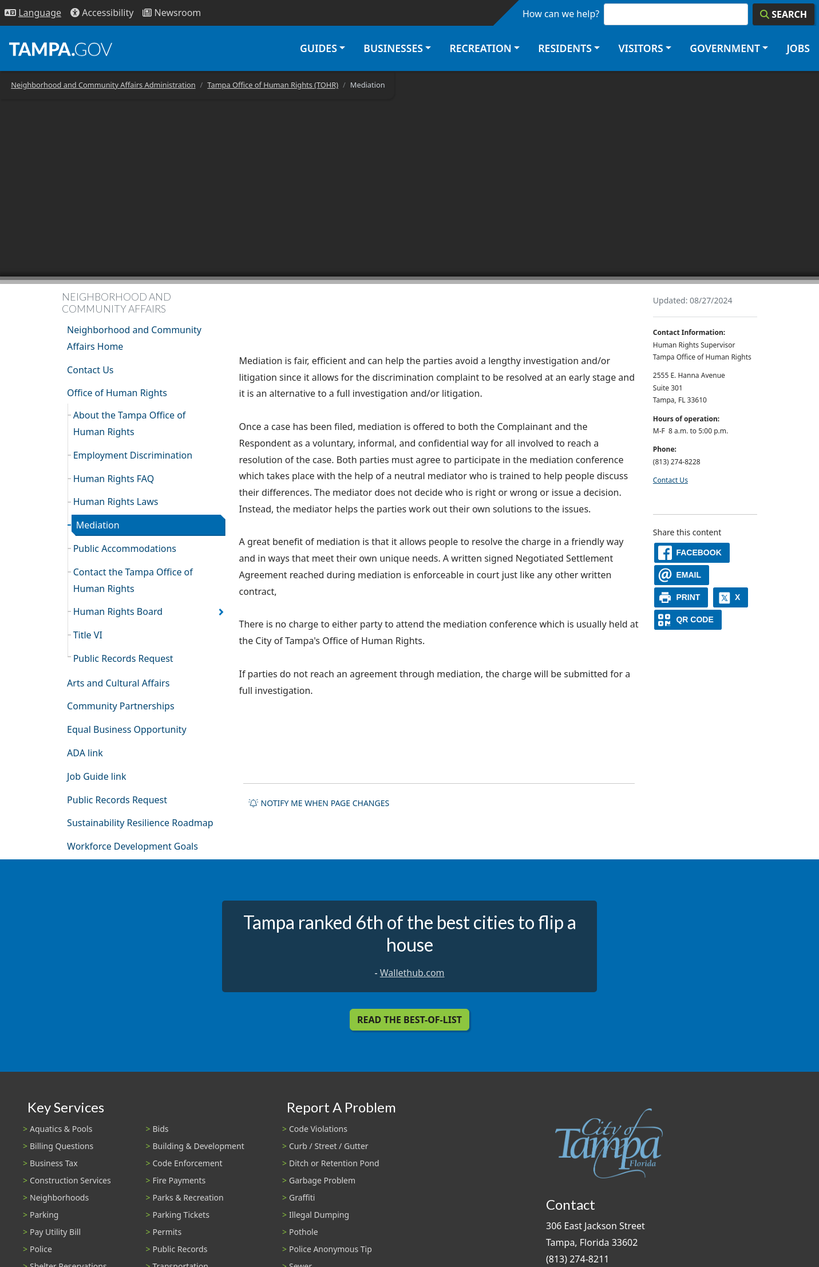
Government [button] (725, 48)
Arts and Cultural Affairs (118, 683)
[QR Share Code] (688, 620)
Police (41, 1249)
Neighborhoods (59, 1197)
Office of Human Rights (117, 392)
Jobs (798, 48)
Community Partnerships (120, 706)
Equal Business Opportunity (126, 729)
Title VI (87, 635)
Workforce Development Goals (132, 846)
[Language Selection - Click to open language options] (33, 13)
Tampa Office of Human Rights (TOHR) (272, 85)
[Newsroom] (171, 13)
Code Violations (318, 1128)
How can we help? (561, 13)
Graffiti (302, 1197)
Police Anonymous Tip (330, 1249)
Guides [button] (318, 48)
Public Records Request (123, 658)
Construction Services (70, 1180)
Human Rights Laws (116, 501)
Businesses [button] (393, 48)
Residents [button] (565, 48)
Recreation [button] (480, 48)
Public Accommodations (124, 548)
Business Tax (54, 1163)
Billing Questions (61, 1145)
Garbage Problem (322, 1180)
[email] (681, 575)
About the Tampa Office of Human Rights (129, 423)
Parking (44, 1214)
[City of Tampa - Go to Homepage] (60, 48)
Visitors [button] (640, 48)
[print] (681, 597)
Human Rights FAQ (114, 478)
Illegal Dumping (319, 1214)
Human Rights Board (118, 611)
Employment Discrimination (132, 455)
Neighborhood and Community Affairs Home (134, 338)
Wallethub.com (412, 972)
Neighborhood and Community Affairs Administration (103, 85)
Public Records (180, 1249)
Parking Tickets (181, 1214)
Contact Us (90, 370)
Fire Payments (179, 1180)
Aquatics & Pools (61, 1128)
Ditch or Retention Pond (334, 1163)
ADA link (85, 753)
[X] (731, 597)
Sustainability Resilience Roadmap (140, 822)
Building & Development (198, 1145)
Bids (161, 1128)
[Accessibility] (102, 13)
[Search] (783, 14)
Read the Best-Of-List (409, 1019)
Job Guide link (96, 776)
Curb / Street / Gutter (329, 1145)
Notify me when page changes (318, 803)
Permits (167, 1231)
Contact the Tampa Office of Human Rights (133, 580)
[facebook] (692, 553)
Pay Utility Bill (55, 1231)
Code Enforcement (188, 1163)
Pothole (303, 1231)
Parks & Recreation (188, 1197)
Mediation (98, 525)
